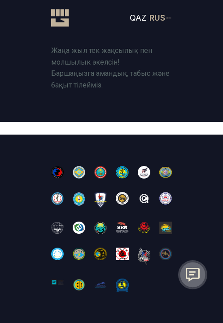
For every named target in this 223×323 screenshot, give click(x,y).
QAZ (138, 17)
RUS (157, 17)
